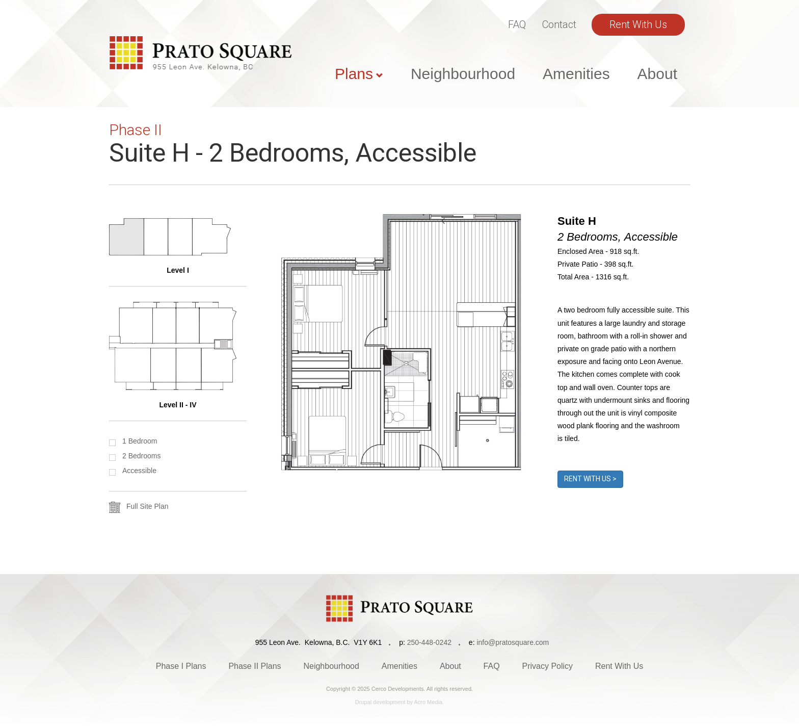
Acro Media (428, 702)
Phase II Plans (254, 666)
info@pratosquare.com (512, 642)
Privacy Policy (547, 666)
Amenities (576, 73)
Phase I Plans (181, 666)
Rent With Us (638, 24)
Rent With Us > (590, 479)
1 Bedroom (139, 441)
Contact (559, 24)
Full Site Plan (147, 506)
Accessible (139, 470)
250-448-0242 (429, 642)
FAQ (517, 24)
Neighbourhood (463, 73)
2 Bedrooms (141, 456)
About (657, 73)
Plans (354, 73)
